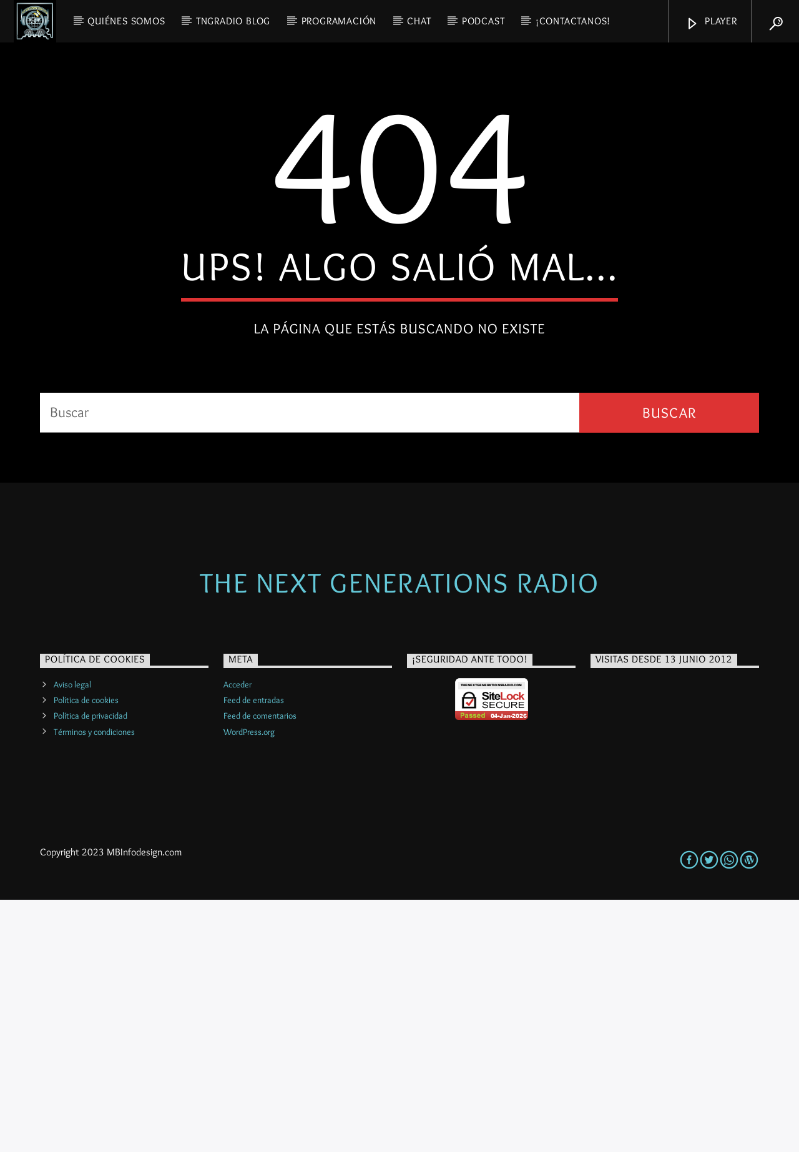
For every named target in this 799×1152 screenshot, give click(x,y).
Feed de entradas (253, 952)
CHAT (419, 21)
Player (711, 23)
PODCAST (483, 21)
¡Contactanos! (573, 21)
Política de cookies (86, 952)
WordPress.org (249, 984)
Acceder (237, 936)
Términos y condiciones (94, 984)
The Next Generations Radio (399, 834)
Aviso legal (72, 936)
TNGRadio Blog (233, 21)
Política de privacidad (90, 967)
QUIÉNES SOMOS (126, 21)
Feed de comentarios (260, 967)
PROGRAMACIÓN (339, 21)
